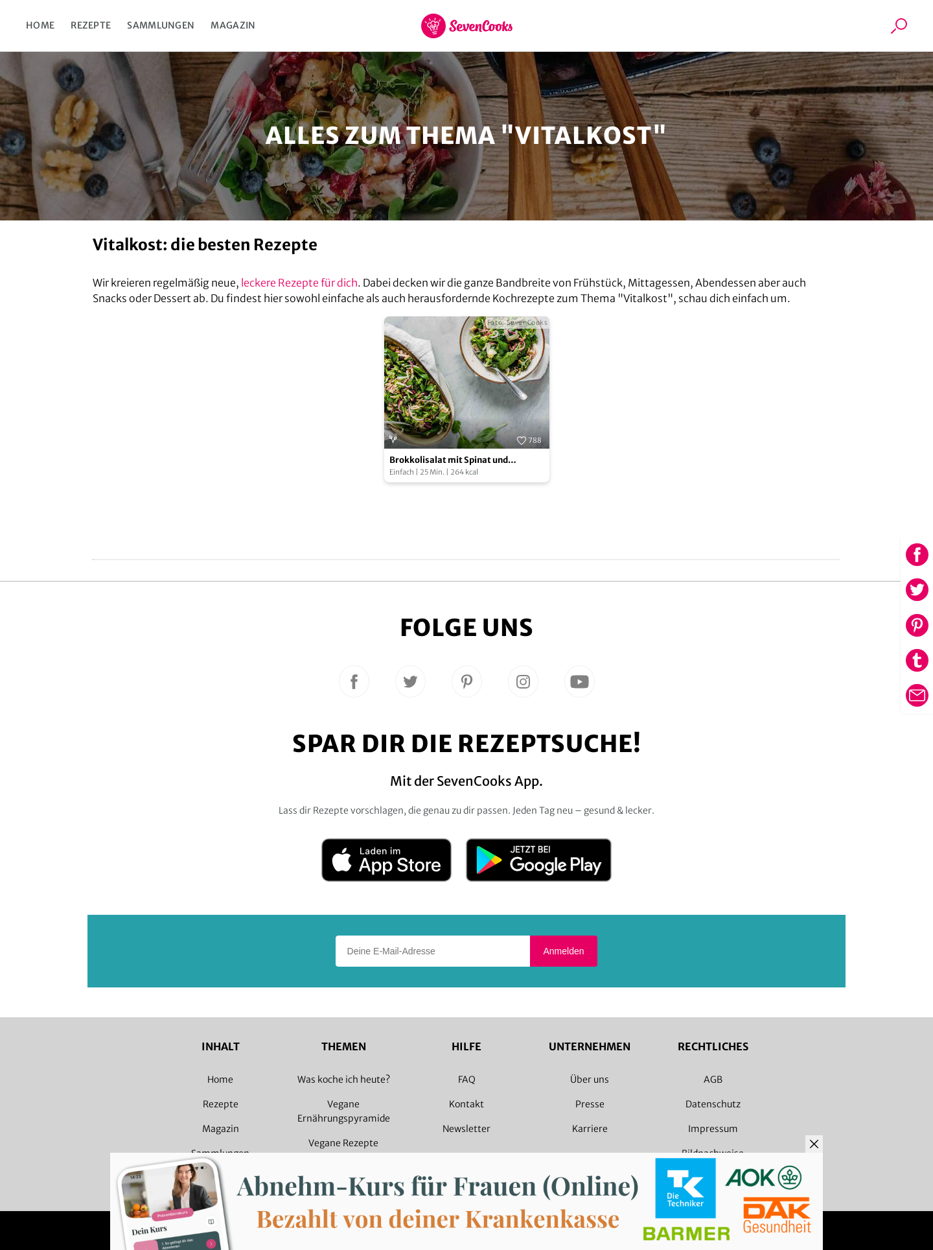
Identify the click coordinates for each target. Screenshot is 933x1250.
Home (40, 25)
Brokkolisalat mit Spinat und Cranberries (448, 460)
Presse (590, 1104)
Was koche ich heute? (343, 1079)
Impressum (713, 1129)
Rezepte (91, 25)
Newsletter (466, 1129)
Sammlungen (160, 25)
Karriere (590, 1129)
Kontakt (466, 1104)
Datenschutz (713, 1104)
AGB (713, 1079)
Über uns (589, 1079)
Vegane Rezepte (343, 1143)
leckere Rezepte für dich (299, 282)
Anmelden (563, 951)
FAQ (467, 1079)
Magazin (233, 25)
